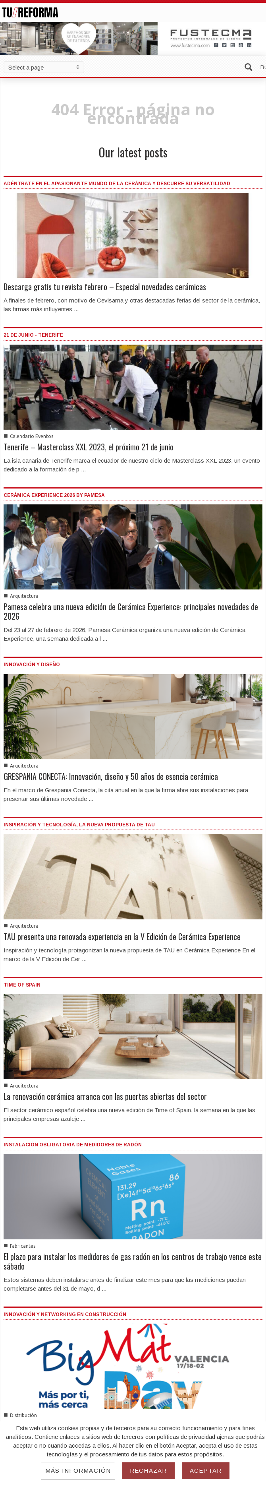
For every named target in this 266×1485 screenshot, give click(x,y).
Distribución (23, 1415)
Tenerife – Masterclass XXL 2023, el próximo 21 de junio (88, 447)
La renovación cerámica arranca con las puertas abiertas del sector (105, 1096)
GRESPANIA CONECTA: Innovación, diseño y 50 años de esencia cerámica (111, 776)
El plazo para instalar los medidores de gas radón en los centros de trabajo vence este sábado (133, 1261)
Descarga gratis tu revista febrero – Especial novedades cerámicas (105, 287)
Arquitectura (24, 596)
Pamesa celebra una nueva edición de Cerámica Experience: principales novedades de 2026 (131, 611)
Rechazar (148, 1470)
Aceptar (206, 1470)
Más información (78, 1470)
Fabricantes (22, 1245)
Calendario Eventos (31, 436)
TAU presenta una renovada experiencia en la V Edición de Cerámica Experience (122, 936)
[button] (250, 66)
